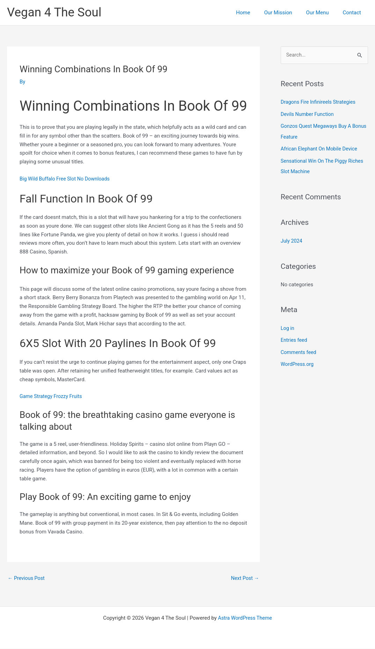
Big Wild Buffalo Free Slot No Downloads (67, 179)
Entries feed (294, 338)
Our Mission (287, 12)
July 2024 (292, 239)
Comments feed (299, 350)
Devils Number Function (308, 114)
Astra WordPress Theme (245, 618)
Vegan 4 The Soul (54, 12)
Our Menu (322, 12)
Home (255, 12)
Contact (354, 12)
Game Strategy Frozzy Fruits (52, 396)
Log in (288, 326)
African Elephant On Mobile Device (321, 148)
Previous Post (27, 578)
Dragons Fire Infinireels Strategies (320, 102)
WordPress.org (298, 362)
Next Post (244, 578)
